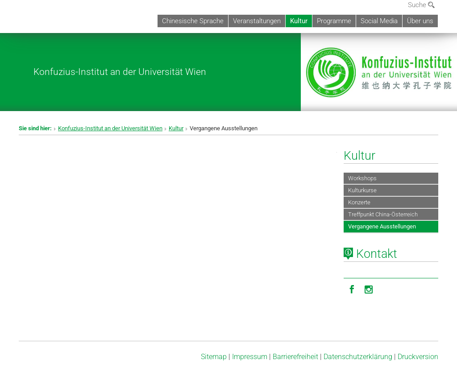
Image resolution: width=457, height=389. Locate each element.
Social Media (379, 21)
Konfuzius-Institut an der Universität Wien (119, 71)
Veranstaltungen (257, 21)
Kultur (298, 21)
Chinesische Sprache (193, 21)
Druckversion (418, 356)
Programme (334, 21)
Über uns (420, 21)
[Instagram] (369, 288)
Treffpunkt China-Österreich (383, 214)
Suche (421, 5)
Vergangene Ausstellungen (382, 226)
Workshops (362, 178)
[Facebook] (352, 288)
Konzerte (359, 202)
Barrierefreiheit (295, 356)
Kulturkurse (362, 190)
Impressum (249, 356)
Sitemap (214, 356)
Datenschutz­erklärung (358, 356)
